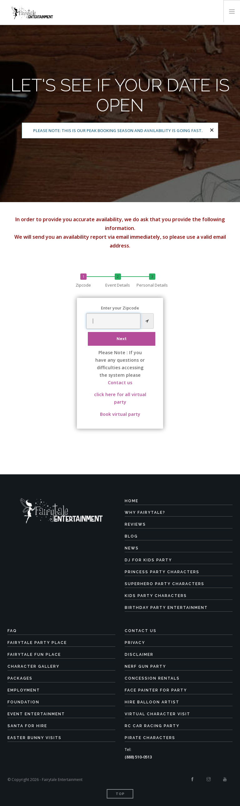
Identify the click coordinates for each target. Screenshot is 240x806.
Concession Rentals (152, 678)
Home (131, 501)
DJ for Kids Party (148, 560)
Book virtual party (120, 414)
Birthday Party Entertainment (166, 607)
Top (120, 794)
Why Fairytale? (145, 512)
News (132, 548)
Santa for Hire (27, 726)
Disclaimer (139, 654)
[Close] (212, 130)
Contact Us (141, 631)
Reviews (135, 524)
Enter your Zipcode (120, 308)
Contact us (120, 382)
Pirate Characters (150, 738)
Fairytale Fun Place (34, 654)
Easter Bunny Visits (35, 738)
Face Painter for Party (156, 690)
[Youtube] (224, 779)
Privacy (135, 642)
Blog (131, 536)
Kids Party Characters (156, 596)
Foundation (23, 702)
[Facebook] (192, 779)
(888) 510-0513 (138, 757)
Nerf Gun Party (145, 666)
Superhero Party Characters (164, 584)
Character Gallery (33, 666)
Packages (20, 678)
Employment (24, 690)
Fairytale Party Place (37, 642)
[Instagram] (208, 779)
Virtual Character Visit (157, 714)
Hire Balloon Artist (152, 702)
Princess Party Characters (162, 572)
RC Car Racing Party (152, 726)
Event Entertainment (36, 714)
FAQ (12, 631)
